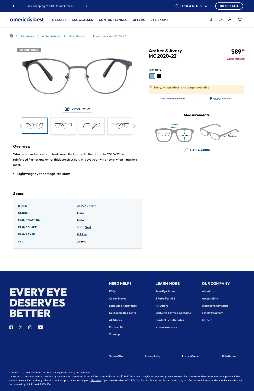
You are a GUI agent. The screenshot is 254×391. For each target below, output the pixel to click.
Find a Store (191, 6)
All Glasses (27, 36)
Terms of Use (116, 356)
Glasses (59, 20)
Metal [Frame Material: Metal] (81, 220)
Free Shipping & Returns (172, 98)
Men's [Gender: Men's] (80, 213)
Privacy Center (190, 356)
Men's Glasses (77, 36)
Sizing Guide (196, 150)
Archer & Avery (51, 36)
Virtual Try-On (77, 109)
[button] (21, 126)
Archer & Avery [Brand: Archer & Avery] (86, 205)
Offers (139, 20)
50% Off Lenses (61, 6)
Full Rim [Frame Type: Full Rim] (82, 234)
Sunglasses (82, 20)
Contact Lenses (113, 20)
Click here (96, 380)
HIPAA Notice (228, 356)
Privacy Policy (153, 356)
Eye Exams (159, 20)
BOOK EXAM (229, 6)
